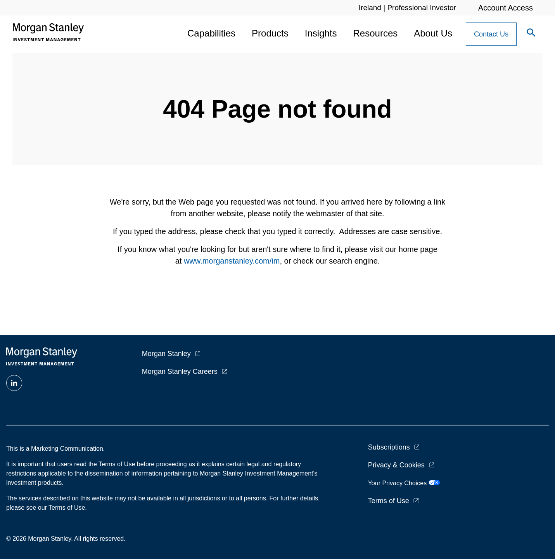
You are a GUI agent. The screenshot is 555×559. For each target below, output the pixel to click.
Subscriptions (389, 447)
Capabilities (211, 33)
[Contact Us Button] (491, 34)
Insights (321, 33)
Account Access (505, 7)
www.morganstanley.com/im (232, 261)
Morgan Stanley (166, 354)
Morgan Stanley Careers (180, 371)
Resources (375, 33)
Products (270, 33)
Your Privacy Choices (404, 483)
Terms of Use (388, 501)
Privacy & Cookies (396, 465)
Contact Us (491, 34)
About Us (433, 33)
